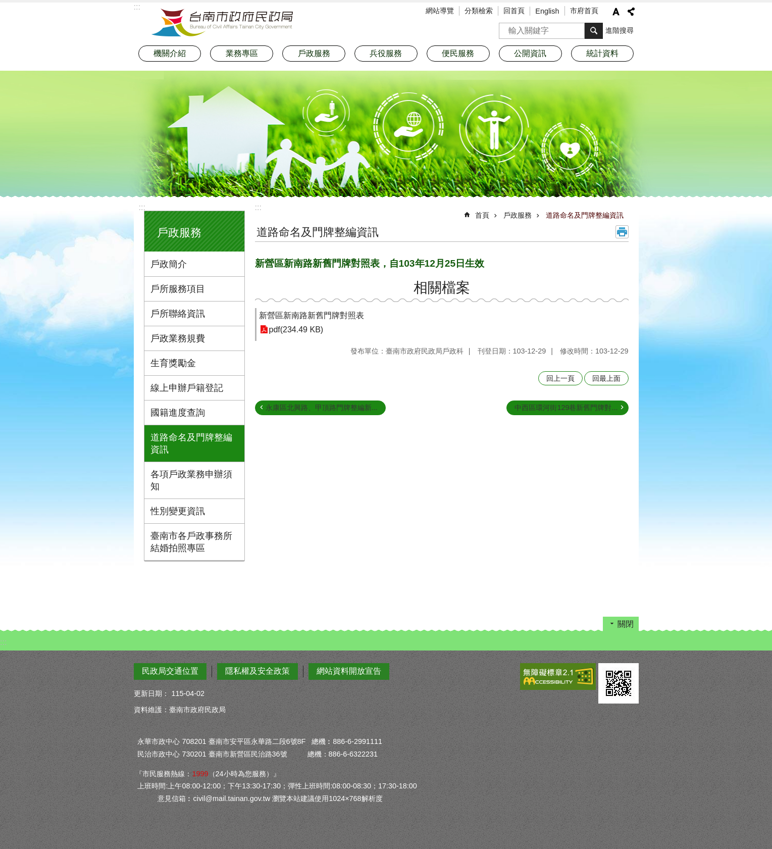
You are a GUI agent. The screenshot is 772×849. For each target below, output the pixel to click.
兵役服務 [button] (386, 53)
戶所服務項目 (177, 289)
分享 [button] (631, 11)
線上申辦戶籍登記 (186, 388)
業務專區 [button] (242, 53)
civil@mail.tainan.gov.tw (231, 798)
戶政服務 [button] (314, 53)
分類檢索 (479, 11)
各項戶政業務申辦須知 (191, 480)
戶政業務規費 (177, 338)
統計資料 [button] (602, 53)
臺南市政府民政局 (222, 23)
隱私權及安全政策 (257, 671)
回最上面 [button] (606, 378)
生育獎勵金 (173, 363)
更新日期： (151, 693)
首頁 (482, 215)
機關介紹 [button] (169, 53)
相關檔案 (442, 287)
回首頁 (514, 11)
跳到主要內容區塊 (5, 5)
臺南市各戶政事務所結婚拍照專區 (191, 542)
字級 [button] (616, 11)
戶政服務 (179, 232)
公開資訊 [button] (530, 53)
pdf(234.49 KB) (296, 329)
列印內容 (622, 231)
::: (142, 207)
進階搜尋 (619, 30)
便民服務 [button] (458, 53)
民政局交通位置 (170, 671)
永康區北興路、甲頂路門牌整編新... (322, 408)
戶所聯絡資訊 (177, 314)
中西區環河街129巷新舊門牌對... (565, 408)
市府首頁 (584, 11)
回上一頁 (560, 378)
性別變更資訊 (177, 511)
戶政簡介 (168, 264)
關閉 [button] (625, 624)
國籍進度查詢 (177, 413)
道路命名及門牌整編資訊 (191, 443)
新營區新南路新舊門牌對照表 (311, 315)
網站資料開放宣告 (349, 671)
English (547, 11)
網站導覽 (440, 11)
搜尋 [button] (594, 31)
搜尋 (507, 27)
